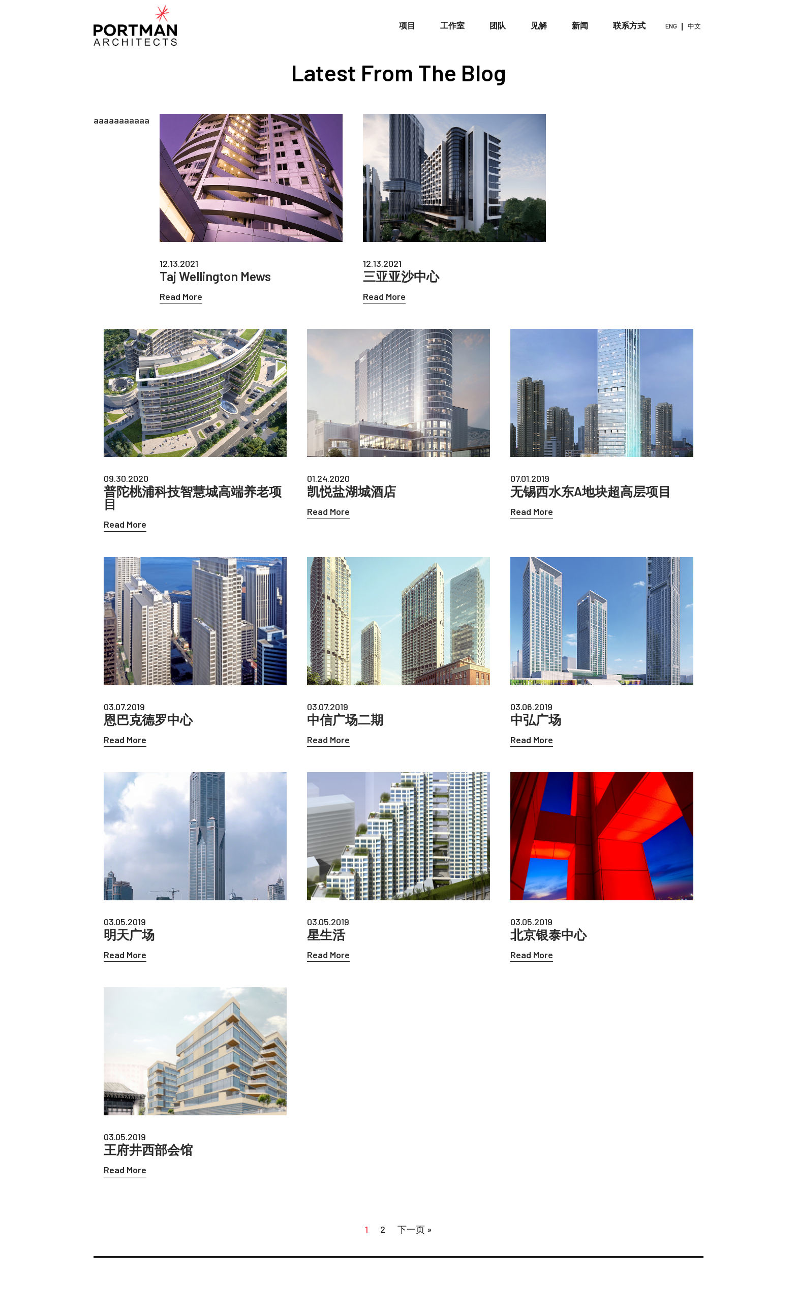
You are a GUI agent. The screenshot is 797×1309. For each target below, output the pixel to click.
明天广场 (129, 934)
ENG (671, 26)
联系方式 (629, 25)
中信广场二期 (345, 719)
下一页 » (414, 1229)
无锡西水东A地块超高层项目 (590, 491)
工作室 (452, 25)
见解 (539, 25)
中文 (694, 26)
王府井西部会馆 (148, 1149)
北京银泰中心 (548, 934)
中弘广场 (535, 719)
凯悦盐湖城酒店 (351, 491)
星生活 (326, 934)
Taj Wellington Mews (215, 276)
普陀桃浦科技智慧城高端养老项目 (193, 497)
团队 (497, 25)
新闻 (580, 25)
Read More (181, 296)
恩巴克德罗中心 (148, 719)
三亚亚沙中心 (401, 276)
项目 (407, 25)
